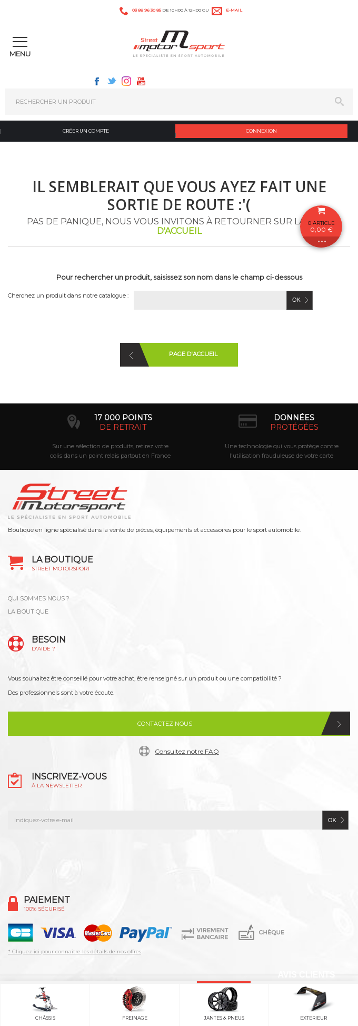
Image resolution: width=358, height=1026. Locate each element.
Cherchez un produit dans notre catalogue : (68, 295)
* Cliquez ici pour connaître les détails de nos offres (74, 951)
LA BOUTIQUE (28, 611)
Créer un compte (86, 131)
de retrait (265, 427)
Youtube (141, 81)
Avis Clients (306, 974)
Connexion (261, 131)
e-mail (234, 10)
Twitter (111, 81)
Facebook (97, 81)
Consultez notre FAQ (187, 751)
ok (332, 820)
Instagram (126, 81)
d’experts (94, 427)
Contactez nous (164, 723)
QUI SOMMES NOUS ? (38, 598)
